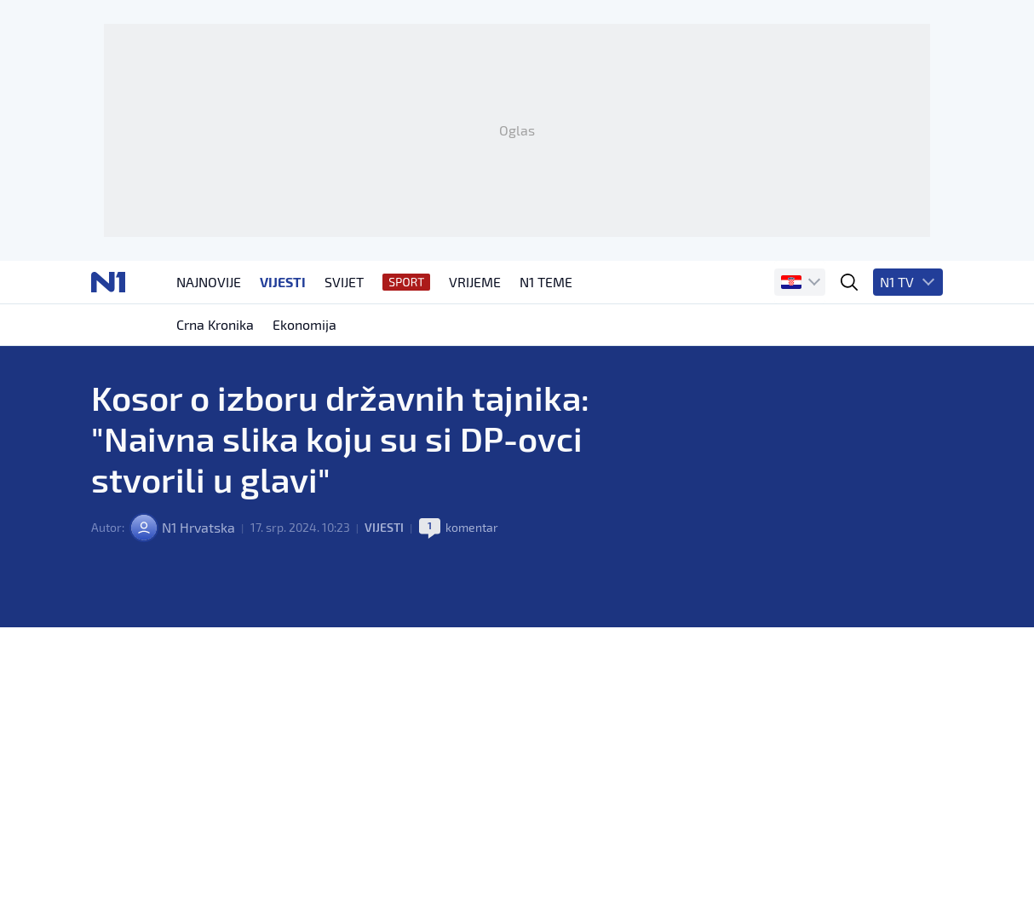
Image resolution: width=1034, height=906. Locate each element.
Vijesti (384, 527)
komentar (471, 527)
